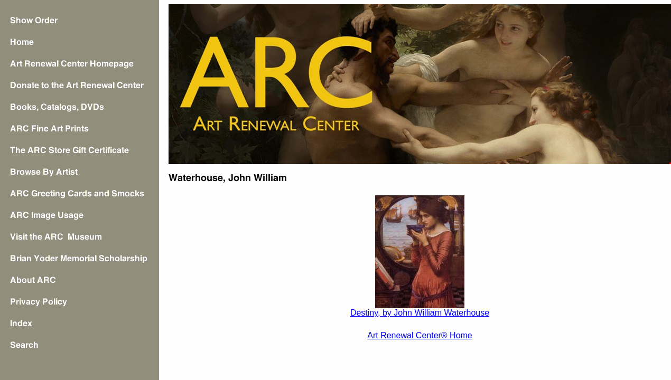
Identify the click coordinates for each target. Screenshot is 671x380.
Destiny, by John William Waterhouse (419, 312)
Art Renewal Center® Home (419, 335)
